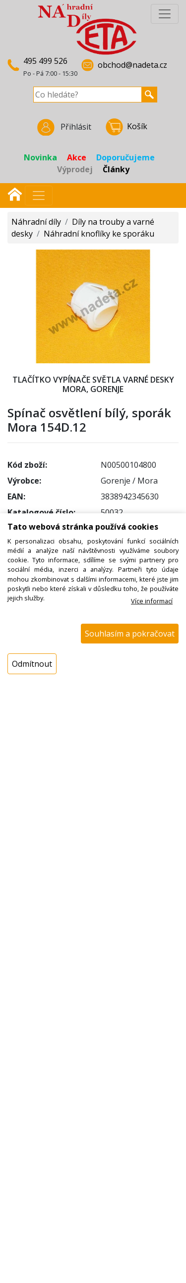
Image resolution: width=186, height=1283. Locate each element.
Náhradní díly (36, 221)
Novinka (40, 157)
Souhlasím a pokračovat (130, 633)
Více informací (152, 600)
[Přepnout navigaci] (39, 195)
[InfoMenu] (165, 14)
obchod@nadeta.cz (132, 64)
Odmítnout (32, 663)
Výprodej (75, 169)
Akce (76, 157)
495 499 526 (45, 60)
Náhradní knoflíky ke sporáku (99, 233)
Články (116, 169)
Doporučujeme (125, 157)
